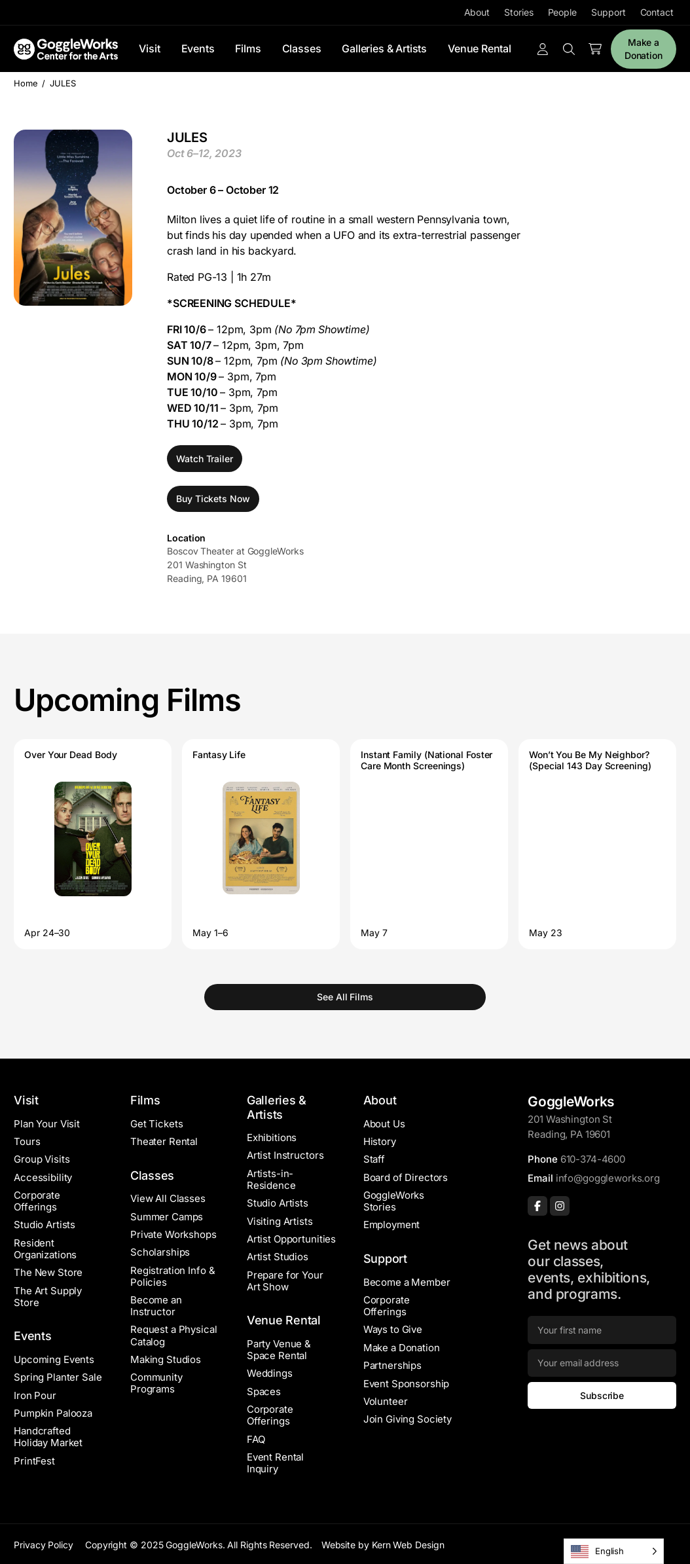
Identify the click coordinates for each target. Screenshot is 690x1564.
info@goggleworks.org (608, 1178)
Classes (301, 48)
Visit (149, 48)
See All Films (345, 996)
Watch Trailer (204, 458)
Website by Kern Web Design (383, 1544)
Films (248, 48)
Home (26, 83)
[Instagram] (560, 1206)
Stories (518, 12)
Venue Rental (479, 48)
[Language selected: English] (614, 1551)
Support (608, 12)
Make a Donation (644, 49)
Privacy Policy (43, 1544)
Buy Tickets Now (213, 498)
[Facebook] (537, 1206)
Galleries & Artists (384, 48)
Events (198, 48)
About (477, 12)
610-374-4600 (592, 1159)
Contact (657, 12)
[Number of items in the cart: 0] (595, 49)
